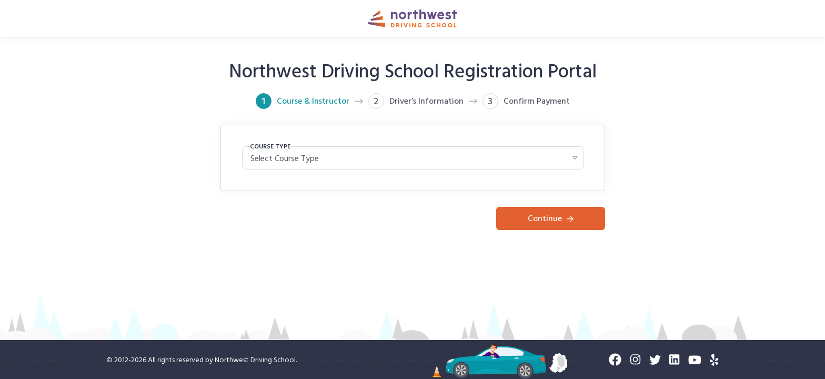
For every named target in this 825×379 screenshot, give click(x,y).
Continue (551, 218)
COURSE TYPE (270, 146)
